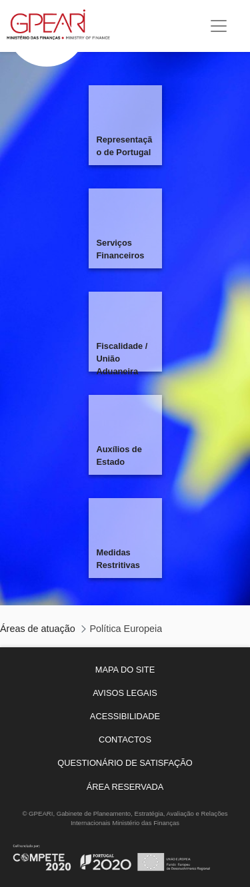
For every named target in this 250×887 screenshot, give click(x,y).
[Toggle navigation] (219, 26)
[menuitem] (125, 669)
